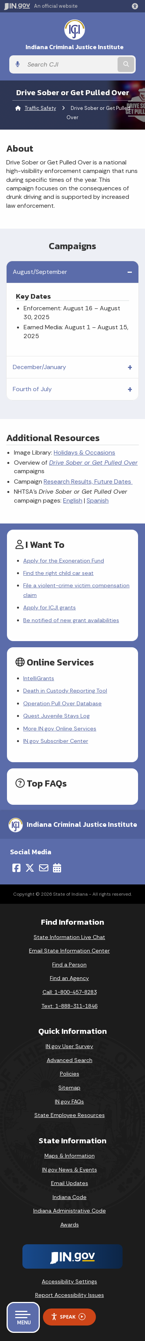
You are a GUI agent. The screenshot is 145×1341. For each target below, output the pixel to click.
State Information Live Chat (69, 937)
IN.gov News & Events (69, 1169)
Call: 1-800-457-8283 (70, 992)
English (72, 500)
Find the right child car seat (58, 573)
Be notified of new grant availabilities (71, 620)
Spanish (98, 500)
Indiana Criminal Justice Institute (75, 47)
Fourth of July (32, 389)
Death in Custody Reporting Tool (65, 690)
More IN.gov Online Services (59, 728)
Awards (69, 1224)
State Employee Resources (69, 1115)
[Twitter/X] (29, 867)
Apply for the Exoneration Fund (63, 560)
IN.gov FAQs (69, 1101)
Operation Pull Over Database (62, 703)
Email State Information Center (69, 950)
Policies (69, 1073)
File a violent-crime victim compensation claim (76, 590)
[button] (136, 6)
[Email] (43, 867)
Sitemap (69, 1087)
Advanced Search (69, 1060)
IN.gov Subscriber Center (55, 740)
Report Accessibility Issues (69, 1294)
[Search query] (69, 64)
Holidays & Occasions (84, 452)
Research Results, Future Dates (88, 481)
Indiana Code (70, 1197)
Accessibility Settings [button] (69, 1281)
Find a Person (69, 964)
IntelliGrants (38, 678)
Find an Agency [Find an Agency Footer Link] (69, 978)
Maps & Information (69, 1155)
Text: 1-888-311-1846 (69, 1005)
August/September (40, 272)
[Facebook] (16, 867)
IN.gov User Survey (69, 1046)
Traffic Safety (40, 108)
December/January (39, 367)
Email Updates (69, 1183)
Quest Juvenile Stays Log (56, 715)
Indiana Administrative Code (69, 1210)
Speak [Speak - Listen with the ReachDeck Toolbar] (68, 1316)
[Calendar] (57, 867)
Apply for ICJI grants (49, 607)
